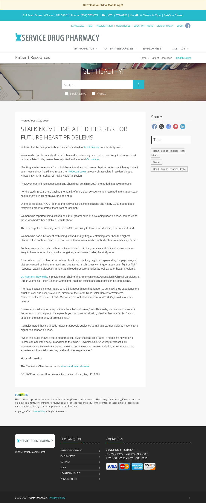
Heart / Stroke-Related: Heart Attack (167, 153)
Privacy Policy (68, 479)
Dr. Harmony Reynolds (34, 276)
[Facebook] (187, 25)
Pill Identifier (105, 26)
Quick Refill (123, 26)
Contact (178, 48)
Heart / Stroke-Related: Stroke (169, 169)
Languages (77, 26)
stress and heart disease (75, 366)
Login (180, 26)
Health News (75, 93)
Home (143, 57)
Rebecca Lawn (77, 171)
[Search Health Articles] (97, 84)
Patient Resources (119, 48)
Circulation (92, 159)
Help (90, 26)
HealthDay (39, 411)
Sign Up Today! (165, 26)
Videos (99, 93)
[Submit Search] (138, 84)
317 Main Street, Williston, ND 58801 (46, 15)
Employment (153, 48)
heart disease (92, 147)
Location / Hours (143, 26)
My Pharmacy (84, 48)
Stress (156, 162)
